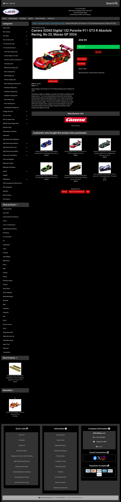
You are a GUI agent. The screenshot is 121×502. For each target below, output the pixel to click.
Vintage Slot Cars (15, 111)
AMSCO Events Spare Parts (15, 123)
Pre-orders (15, 36)
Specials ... (6, 191)
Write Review (81, 63)
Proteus (5, 284)
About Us (21, 435)
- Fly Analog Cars (8, 63)
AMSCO (30, 18)
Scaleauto (6, 308)
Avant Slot (6, 213)
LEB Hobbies (6, 256)
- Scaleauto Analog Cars (10, 91)
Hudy (4, 248)
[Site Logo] (21, 11)
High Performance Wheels (15, 151)
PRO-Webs (79, 498)
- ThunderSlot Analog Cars (11, 107)
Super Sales (6, 28)
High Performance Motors (15, 143)
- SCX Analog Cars (8, 99)
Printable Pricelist (60, 466)
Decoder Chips (7, 127)
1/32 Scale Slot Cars (43, 23)
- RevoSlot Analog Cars (10, 87)
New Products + (10, 358)
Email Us (99, 446)
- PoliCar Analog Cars (9, 79)
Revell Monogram (8, 296)
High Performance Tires (15, 147)
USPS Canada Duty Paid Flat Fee (12, 183)
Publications (15, 179)
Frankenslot (6, 245)
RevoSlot (5, 300)
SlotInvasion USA (8, 332)
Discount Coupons (60, 482)
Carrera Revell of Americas (10, 217)
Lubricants (6, 135)
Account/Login (60, 435)
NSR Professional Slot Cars (22, 461)
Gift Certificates (7, 187)
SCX (4, 316)
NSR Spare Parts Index (21, 466)
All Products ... (7, 199)
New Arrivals (15, 32)
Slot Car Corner (7, 324)
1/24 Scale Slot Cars (15, 44)
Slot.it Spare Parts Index (22, 482)
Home (6, 3)
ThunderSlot (6, 352)
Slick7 (4, 320)
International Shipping (60, 451)
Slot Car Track (15, 115)
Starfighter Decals (8, 340)
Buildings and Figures (9, 167)
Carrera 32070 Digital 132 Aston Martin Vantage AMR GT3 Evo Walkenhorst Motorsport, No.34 (104, 153)
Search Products (40, 18)
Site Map (60, 472)
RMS (4, 304)
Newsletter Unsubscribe (60, 488)
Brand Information (22, 451)
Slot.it (4, 328)
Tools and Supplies (8, 159)
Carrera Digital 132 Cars (57, 23)
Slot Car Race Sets (15, 40)
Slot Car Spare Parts (15, 119)
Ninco (4, 264)
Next (88, 191)
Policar (5, 276)
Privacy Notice (60, 456)
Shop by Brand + (10, 205)
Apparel (5, 175)
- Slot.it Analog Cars (9, 103)
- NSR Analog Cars (8, 75)
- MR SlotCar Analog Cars (10, 67)
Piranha (5, 272)
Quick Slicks (6, 288)
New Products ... (7, 195)
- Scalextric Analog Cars (10, 95)
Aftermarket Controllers (10, 131)
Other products (75, 125)
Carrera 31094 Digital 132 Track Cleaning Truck (15, 407)
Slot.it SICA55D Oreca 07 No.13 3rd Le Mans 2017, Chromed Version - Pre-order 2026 (105, 176)
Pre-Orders (23, 18)
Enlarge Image (53, 81)
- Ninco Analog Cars (9, 71)
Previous (64, 191)
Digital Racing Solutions (10, 229)
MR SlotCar (6, 260)
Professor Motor (7, 280)
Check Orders (60, 440)
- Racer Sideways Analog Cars (12, 83)
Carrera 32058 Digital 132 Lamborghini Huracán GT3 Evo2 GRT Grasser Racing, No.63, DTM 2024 (75, 177)
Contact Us (51, 18)
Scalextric (6, 312)
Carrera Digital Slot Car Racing (22, 472)
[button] (111, 3)
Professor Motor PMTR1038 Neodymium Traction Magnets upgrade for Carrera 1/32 (15, 372)
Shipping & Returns (60, 445)
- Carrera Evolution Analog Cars (12, 59)
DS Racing (6, 233)
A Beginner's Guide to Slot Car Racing (22, 456)
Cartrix (5, 221)
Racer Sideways (7, 292)
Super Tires (6, 344)
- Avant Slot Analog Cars (10, 52)
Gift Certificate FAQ (60, 477)
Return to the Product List (76, 191)
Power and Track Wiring (15, 155)
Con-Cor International (9, 225)
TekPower (6, 348)
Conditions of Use (60, 461)
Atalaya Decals (7, 209)
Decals (15, 171)
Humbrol (5, 252)
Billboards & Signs (8, 163)
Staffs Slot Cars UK (8, 336)
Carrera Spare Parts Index (21, 477)
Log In (12, 3)
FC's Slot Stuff (7, 237)
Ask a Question (82, 59)
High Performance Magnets (11, 139)
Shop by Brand (13, 18)
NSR (4, 268)
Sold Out (98, 52)
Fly (4, 241)
